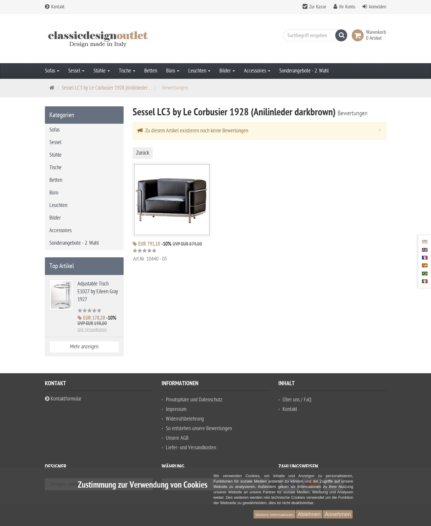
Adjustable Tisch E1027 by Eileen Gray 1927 (98, 292)
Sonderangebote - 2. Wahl (304, 71)
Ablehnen (309, 514)
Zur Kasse (317, 7)
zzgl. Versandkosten (92, 329)
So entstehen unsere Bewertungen (199, 428)
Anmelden (377, 7)
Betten (150, 71)
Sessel (76, 71)
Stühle (101, 71)
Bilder (227, 71)
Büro (172, 71)
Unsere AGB (177, 438)
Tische (127, 71)
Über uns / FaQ (297, 400)
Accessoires (257, 71)
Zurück (142, 153)
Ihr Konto (347, 7)
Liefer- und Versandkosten (191, 448)
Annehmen (338, 514)
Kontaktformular (63, 399)
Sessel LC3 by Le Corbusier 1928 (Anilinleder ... (106, 88)
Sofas (52, 71)
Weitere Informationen (274, 515)
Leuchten (199, 71)
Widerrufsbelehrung (185, 419)
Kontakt (55, 7)
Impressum (176, 409)
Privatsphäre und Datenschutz (194, 400)
